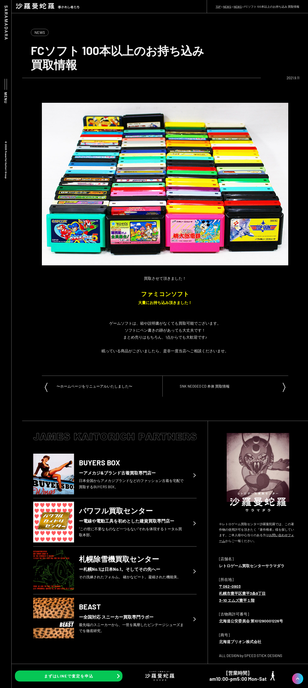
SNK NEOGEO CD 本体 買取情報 (205, 386)
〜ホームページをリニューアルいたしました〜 (94, 386)
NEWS (39, 32)
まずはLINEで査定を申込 (68, 676)
